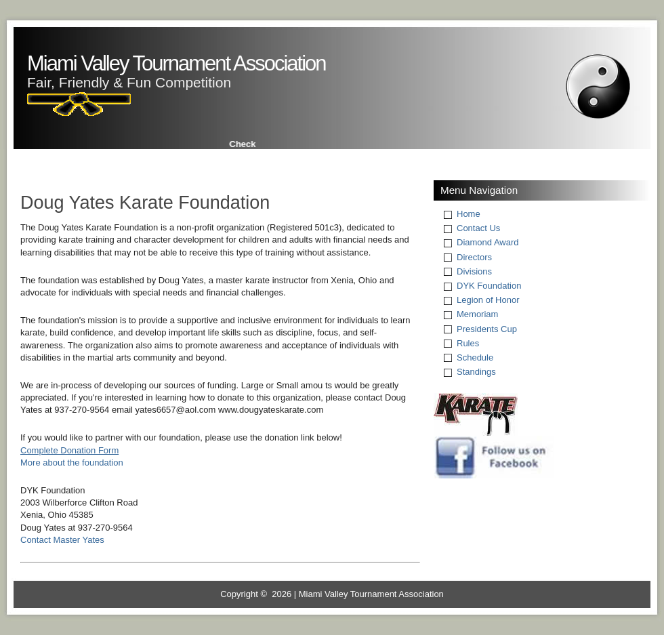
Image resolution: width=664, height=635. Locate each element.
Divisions (474, 271)
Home (468, 214)
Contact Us (478, 228)
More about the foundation (71, 462)
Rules (468, 343)
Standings (476, 372)
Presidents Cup (487, 329)
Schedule (475, 357)
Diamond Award (488, 242)
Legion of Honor (488, 300)
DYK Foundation (489, 286)
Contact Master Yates (62, 540)
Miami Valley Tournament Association (176, 63)
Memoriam (477, 314)
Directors (474, 257)
